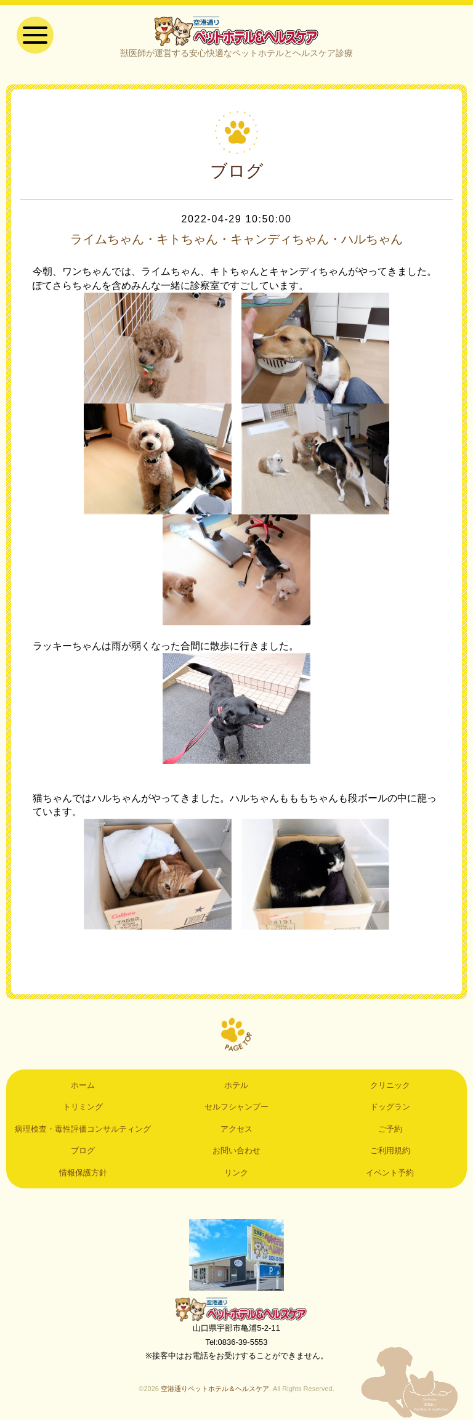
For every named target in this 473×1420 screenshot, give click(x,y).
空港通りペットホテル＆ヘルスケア (236, 1309)
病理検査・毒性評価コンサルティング (83, 1129)
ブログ (83, 1150)
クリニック (390, 1085)
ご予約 (390, 1129)
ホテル (236, 1085)
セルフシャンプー (236, 1106)
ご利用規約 (390, 1150)
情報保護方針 (83, 1172)
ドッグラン (390, 1106)
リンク (236, 1172)
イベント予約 (390, 1172)
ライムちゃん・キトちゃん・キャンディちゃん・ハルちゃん (236, 239)
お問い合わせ (236, 1150)
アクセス (236, 1129)
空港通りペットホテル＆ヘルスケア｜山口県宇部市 (236, 30)
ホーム (83, 1085)
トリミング (83, 1106)
